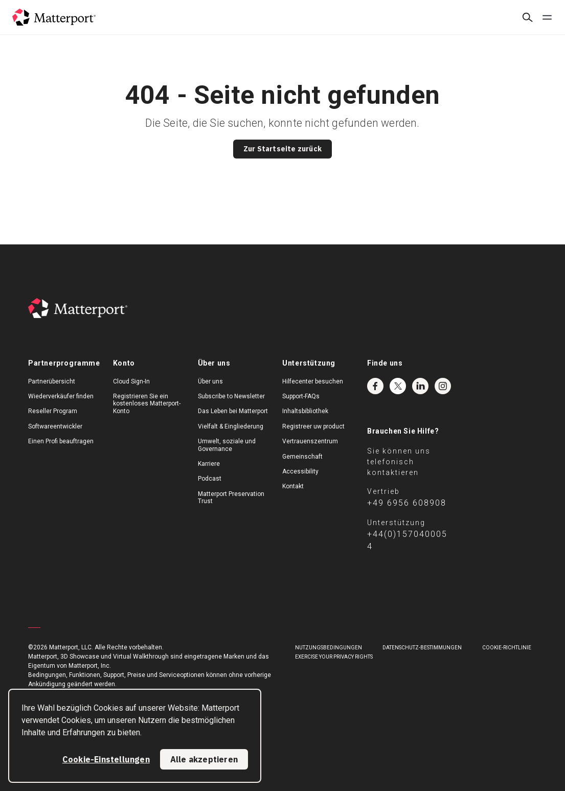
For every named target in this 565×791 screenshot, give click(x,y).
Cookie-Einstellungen (106, 759)
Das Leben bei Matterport (233, 411)
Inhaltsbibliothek (305, 411)
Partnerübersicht (51, 381)
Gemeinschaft (302, 456)
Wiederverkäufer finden (61, 396)
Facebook (375, 386)
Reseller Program (52, 411)
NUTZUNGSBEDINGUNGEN (328, 647)
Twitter (398, 386)
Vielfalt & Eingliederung (230, 426)
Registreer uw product (313, 426)
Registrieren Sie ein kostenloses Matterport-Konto (146, 404)
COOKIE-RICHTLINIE (506, 647)
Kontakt (293, 486)
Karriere (209, 463)
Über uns (210, 381)
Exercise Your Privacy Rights (334, 657)
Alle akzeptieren (204, 759)
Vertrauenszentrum (310, 441)
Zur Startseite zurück (282, 148)
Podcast (209, 478)
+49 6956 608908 (406, 503)
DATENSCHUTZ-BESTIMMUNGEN (422, 647)
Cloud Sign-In (131, 381)
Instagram (443, 386)
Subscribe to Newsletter (231, 396)
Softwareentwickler (55, 426)
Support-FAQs (301, 396)
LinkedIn (420, 386)
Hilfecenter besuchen (312, 381)
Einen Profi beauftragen (61, 441)
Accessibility (300, 471)
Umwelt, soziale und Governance (227, 445)
